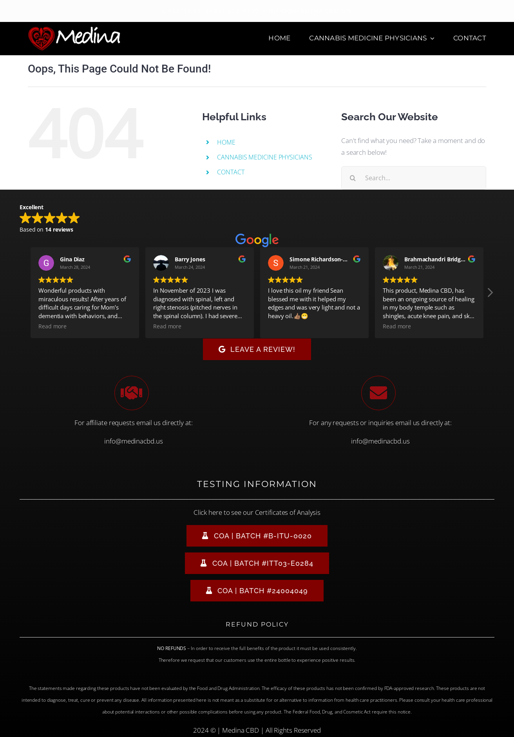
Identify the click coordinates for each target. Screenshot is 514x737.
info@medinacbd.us (133, 440)
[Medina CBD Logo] (74, 29)
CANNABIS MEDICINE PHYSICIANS (264, 157)
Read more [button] (52, 326)
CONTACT (230, 172)
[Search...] (413, 178)
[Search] (353, 178)
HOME (226, 142)
